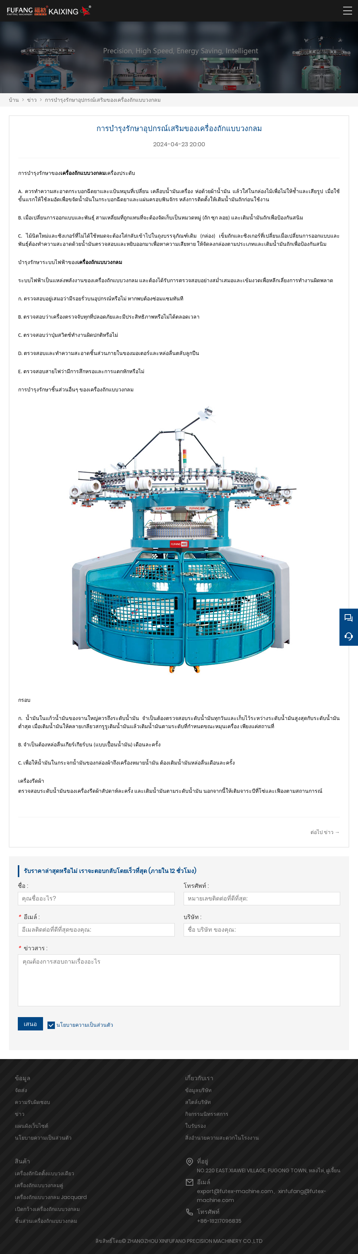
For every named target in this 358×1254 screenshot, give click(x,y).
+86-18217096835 (219, 1221)
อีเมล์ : (29, 917)
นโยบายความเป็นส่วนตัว (84, 1025)
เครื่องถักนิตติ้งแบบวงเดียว (44, 1173)
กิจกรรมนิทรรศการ (207, 1114)
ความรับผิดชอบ (32, 1102)
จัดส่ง (21, 1090)
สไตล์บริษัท (198, 1102)
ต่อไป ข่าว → (325, 832)
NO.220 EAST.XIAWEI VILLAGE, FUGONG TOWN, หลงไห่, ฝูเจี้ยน (269, 1170)
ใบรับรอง (195, 1126)
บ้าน (14, 100)
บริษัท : (192, 917)
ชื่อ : (23, 886)
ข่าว (32, 100)
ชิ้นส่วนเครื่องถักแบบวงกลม (46, 1221)
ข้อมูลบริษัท (198, 1090)
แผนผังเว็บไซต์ (31, 1126)
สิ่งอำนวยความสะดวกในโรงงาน (222, 1137)
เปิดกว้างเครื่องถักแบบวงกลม (47, 1209)
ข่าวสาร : (32, 948)
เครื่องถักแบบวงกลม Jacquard (51, 1197)
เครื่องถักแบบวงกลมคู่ (39, 1185)
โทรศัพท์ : (196, 886)
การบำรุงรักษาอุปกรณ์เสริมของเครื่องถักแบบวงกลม (103, 100)
